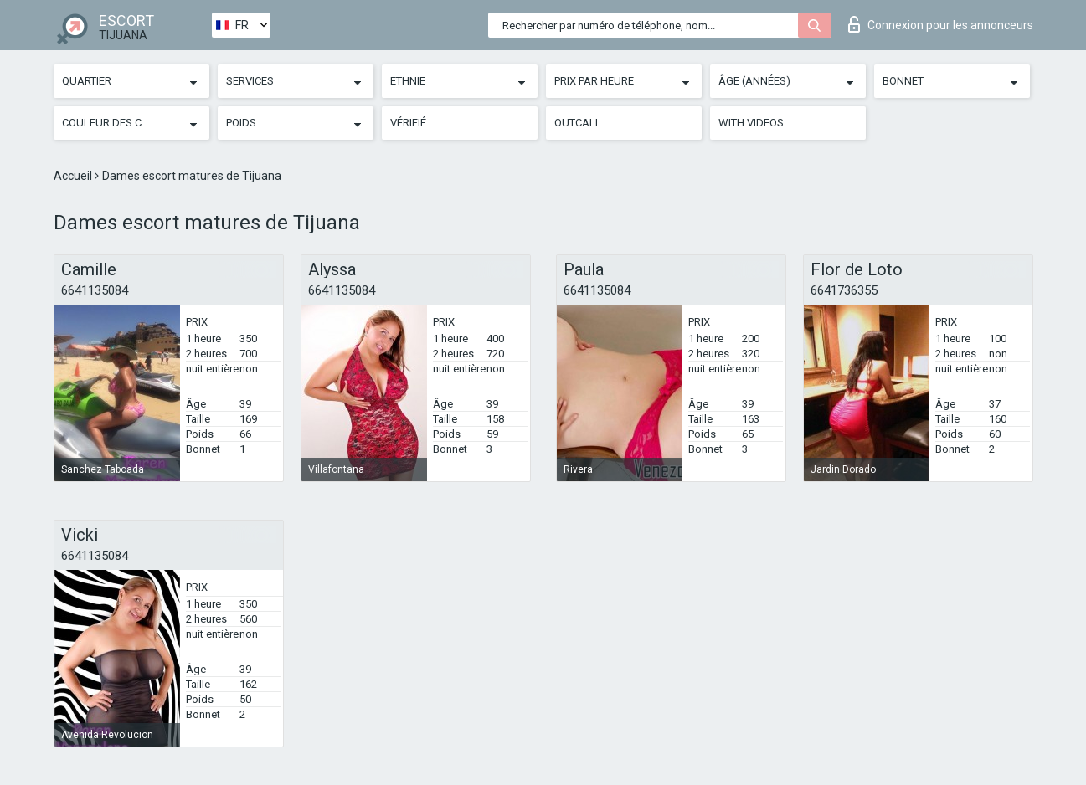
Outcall (577, 122)
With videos (751, 122)
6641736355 (844, 290)
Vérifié (408, 122)
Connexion (940, 24)
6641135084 (94, 290)
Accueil (74, 175)
